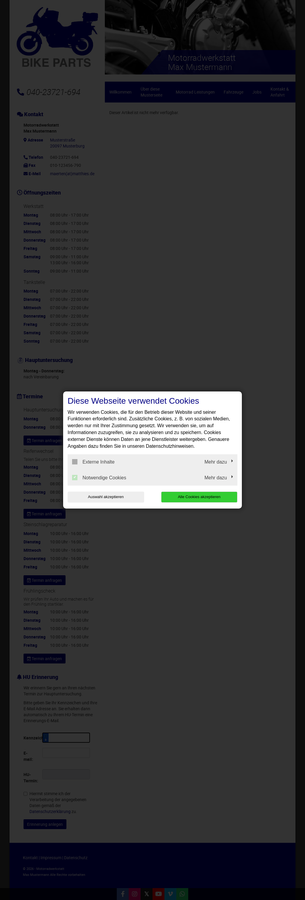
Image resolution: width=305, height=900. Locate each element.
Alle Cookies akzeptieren (199, 497)
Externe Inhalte (93, 461)
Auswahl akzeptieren (106, 497)
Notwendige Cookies (99, 477)
